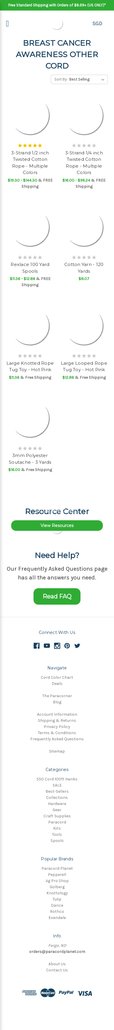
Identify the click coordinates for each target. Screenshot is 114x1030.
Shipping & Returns (57, 720)
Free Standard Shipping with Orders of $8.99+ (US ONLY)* (57, 5)
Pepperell (57, 874)
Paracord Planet (57, 868)
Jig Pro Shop (57, 880)
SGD (97, 23)
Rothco (57, 911)
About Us (57, 963)
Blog (57, 702)
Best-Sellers (57, 791)
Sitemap (57, 751)
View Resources (57, 525)
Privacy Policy (57, 726)
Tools (57, 834)
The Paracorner (57, 695)
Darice (57, 905)
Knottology (57, 893)
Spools (57, 840)
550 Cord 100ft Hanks (57, 779)
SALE (57, 785)
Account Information (57, 714)
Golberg (57, 886)
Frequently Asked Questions (57, 738)
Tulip (57, 899)
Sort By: (61, 79)
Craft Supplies (57, 816)
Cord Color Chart (57, 677)
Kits (57, 828)
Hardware (57, 803)
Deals (57, 683)
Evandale (57, 917)
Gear (57, 809)
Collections (57, 797)
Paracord (57, 822)
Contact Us (57, 970)
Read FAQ (57, 596)
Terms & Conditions (57, 732)
